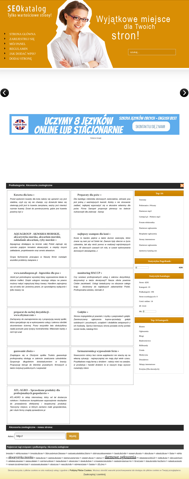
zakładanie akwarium (15, 461)
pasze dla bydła (66, 464)
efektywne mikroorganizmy (102, 453)
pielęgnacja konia (80, 464)
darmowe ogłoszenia (120, 457)
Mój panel (17, 43)
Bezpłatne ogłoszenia (148, 234)
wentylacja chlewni (46, 461)
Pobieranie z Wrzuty (147, 205)
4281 (181, 267)
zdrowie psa (54, 464)
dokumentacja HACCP (147, 458)
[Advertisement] (96, 158)
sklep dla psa (148, 453)
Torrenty (142, 200)
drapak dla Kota (86, 461)
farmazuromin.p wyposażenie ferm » (98, 351)
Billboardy (143, 345)
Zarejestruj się (22, 39)
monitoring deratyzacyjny (123, 461)
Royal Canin (139, 461)
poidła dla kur (162, 458)
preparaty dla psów (135, 453)
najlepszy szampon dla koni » (94, 234)
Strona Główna (22, 34)
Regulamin (18, 48)
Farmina (92, 464)
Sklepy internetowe (147, 364)
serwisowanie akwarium (39, 464)
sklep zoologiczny (176, 458)
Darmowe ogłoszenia (148, 228)
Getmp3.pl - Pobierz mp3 (149, 217)
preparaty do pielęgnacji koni (18, 464)
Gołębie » (82, 312)
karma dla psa (41, 458)
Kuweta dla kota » (24, 194)
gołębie (179, 453)
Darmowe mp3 (145, 211)
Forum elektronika (147, 222)
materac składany (32, 461)
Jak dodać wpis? (22, 53)
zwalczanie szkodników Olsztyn (79, 453)
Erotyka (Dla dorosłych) (149, 369)
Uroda (141, 350)
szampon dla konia (54, 458)
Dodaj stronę (20, 58)
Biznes (142, 326)
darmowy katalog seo (148, 251)
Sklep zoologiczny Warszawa (55, 453)
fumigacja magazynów (71, 458)
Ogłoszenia (143, 331)
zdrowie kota (73, 461)
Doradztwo (143, 359)
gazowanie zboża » (24, 351)
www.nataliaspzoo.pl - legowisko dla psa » (37, 273)
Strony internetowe (147, 239)
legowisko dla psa (36, 453)
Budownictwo (145, 341)
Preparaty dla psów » (89, 194)
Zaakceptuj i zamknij (95, 474)
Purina (172, 453)
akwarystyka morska (20, 457)
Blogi (141, 336)
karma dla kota (61, 461)
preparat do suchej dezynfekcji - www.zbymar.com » (32, 314)
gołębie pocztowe (22, 453)
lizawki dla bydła (120, 453)
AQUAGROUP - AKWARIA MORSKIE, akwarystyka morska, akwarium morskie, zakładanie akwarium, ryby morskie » (37, 237)
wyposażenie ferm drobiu (102, 461)
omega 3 (99, 458)
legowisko (9, 453)
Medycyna (143, 355)
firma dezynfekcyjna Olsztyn (155, 461)
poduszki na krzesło (175, 461)
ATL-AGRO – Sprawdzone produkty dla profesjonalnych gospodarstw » (37, 392)
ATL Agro (101, 464)
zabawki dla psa (161, 453)
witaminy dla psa (88, 458)
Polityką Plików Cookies (81, 470)
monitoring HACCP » (89, 273)
